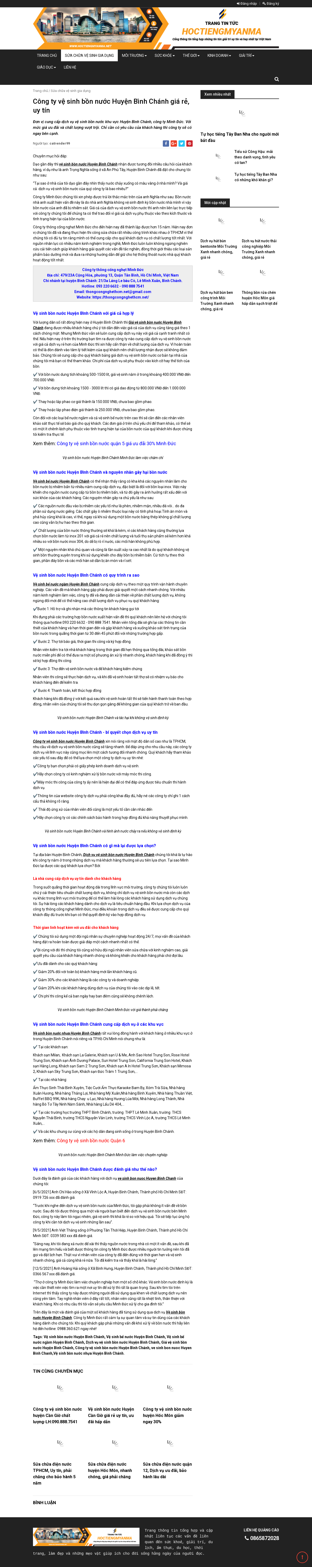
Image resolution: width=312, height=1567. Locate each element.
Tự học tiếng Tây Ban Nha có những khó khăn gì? (256, 177)
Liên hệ (70, 67)
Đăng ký (271, 3)
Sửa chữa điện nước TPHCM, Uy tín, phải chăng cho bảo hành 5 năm (54, 1474)
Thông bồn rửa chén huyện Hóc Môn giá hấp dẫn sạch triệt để (259, 298)
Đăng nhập (247, 3)
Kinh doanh (219, 55)
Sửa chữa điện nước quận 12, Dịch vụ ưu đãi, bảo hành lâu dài (167, 1470)
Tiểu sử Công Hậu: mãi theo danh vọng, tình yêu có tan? (255, 157)
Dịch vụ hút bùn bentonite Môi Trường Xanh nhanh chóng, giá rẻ (218, 249)
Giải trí (246, 55)
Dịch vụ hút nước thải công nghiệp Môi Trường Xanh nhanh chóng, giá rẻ (259, 249)
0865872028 (262, 1538)
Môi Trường (134, 55)
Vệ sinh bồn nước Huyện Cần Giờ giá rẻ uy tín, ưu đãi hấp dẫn (111, 1415)
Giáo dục (46, 67)
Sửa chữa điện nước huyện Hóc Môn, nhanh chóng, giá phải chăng (110, 1470)
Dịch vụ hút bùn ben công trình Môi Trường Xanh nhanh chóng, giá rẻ (217, 300)
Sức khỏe (165, 55)
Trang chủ (47, 55)
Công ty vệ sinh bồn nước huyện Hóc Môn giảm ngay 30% (167, 1415)
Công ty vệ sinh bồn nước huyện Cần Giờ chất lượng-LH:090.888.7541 (57, 1415)
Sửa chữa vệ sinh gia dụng (89, 55)
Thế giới (191, 55)
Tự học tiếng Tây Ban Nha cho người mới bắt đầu (239, 137)
